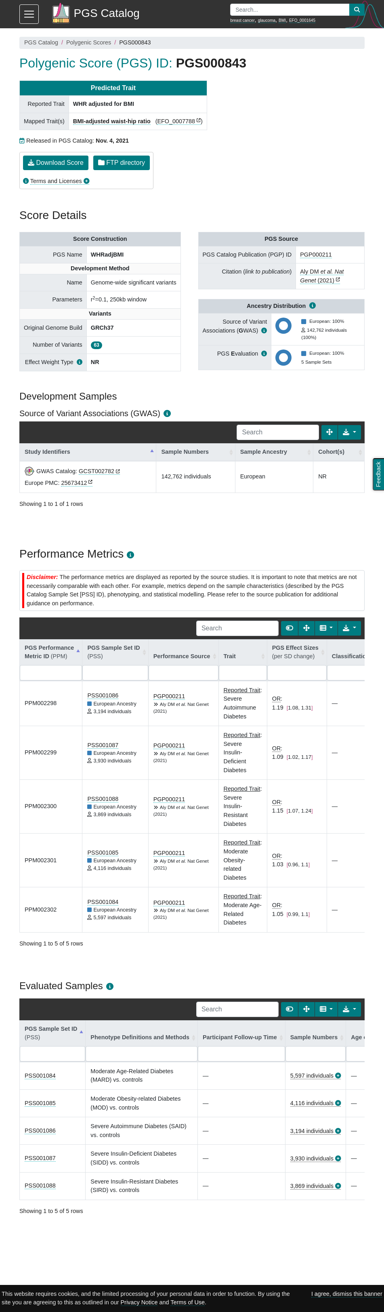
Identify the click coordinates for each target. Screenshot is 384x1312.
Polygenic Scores (88, 42)
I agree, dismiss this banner (346, 1294)
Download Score (56, 162)
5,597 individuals (312, 1075)
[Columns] (326, 628)
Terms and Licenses (56, 181)
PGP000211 (316, 254)
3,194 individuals (312, 1131)
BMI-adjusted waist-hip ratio (112, 121)
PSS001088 (102, 799)
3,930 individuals (312, 1158)
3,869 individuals (312, 1186)
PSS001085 (102, 852)
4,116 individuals (312, 1103)
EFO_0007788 (176, 121)
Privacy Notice (139, 1302)
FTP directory (121, 162)
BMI (282, 20)
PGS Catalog (41, 42)
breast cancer (242, 20)
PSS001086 (102, 695)
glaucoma (266, 20)
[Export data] (349, 432)
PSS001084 (102, 902)
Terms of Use (187, 1302)
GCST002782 (96, 471)
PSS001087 (102, 745)
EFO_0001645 (302, 20)
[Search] (278, 432)
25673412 (74, 483)
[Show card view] (289, 628)
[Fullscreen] (329, 432)
